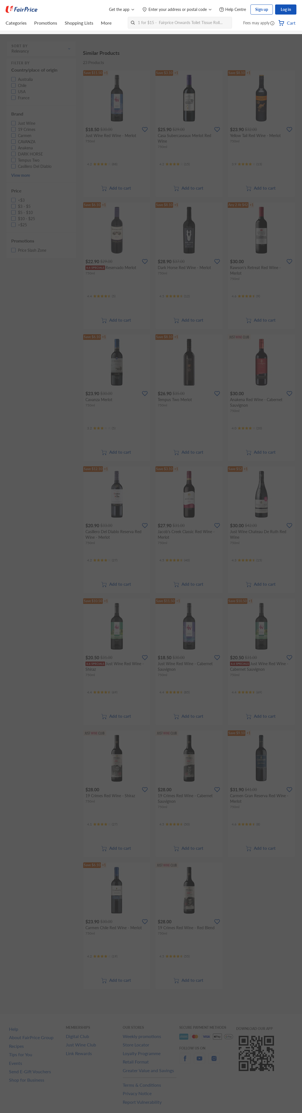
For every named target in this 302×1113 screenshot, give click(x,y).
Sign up (261, 9)
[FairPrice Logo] (22, 9)
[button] (272, 23)
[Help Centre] (232, 9)
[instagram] (214, 1061)
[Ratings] (102, 164)
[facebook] (185, 1061)
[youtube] (199, 1061)
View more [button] (20, 175)
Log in (286, 9)
